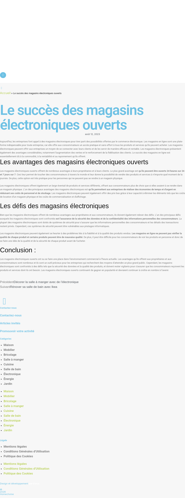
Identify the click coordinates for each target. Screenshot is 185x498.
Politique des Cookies (18, 456)
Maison (9, 345)
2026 (3, 491)
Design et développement (19, 483)
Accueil (5, 93)
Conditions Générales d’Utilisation (26, 451)
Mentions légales (15, 446)
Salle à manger (14, 359)
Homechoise (7, 494)
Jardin (8, 383)
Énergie (9, 379)
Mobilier (9, 350)
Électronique (12, 374)
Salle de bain (12, 369)
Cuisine (9, 364)
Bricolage (10, 354)
